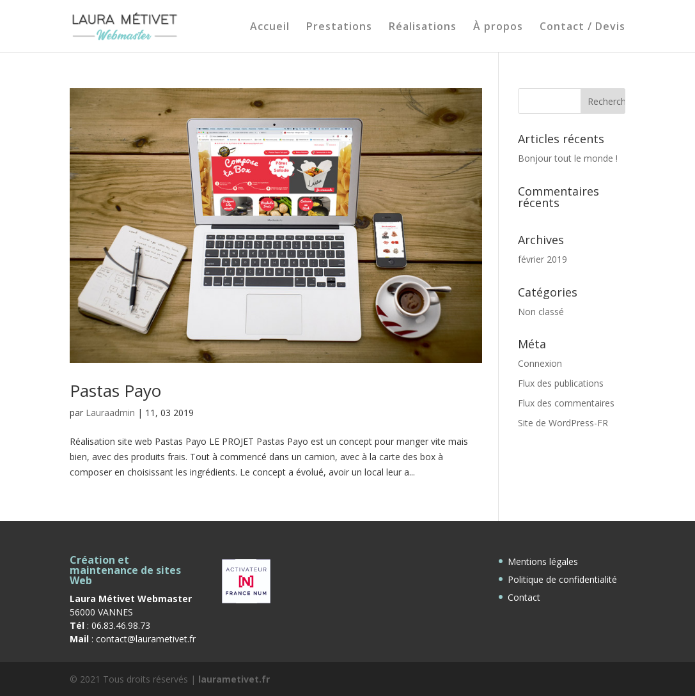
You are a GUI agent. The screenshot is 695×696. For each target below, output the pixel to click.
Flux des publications (561, 383)
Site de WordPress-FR (563, 423)
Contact (524, 597)
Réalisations (423, 27)
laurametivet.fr (234, 679)
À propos (498, 27)
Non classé (541, 311)
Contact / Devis (582, 27)
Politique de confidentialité (562, 579)
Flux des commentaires (566, 403)
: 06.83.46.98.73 (110, 625)
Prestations (339, 27)
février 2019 (542, 259)
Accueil (270, 27)
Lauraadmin (110, 412)
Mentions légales (543, 561)
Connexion (540, 363)
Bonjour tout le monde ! (568, 158)
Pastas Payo (115, 390)
